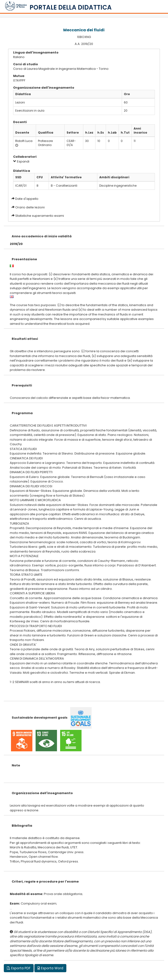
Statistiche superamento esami (39, 215)
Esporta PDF (19, 968)
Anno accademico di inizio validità (42, 236)
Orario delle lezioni (30, 207)
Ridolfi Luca (23, 141)
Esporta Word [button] (50, 968)
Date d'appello (26, 198)
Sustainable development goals (40, 717)
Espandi (21, 161)
